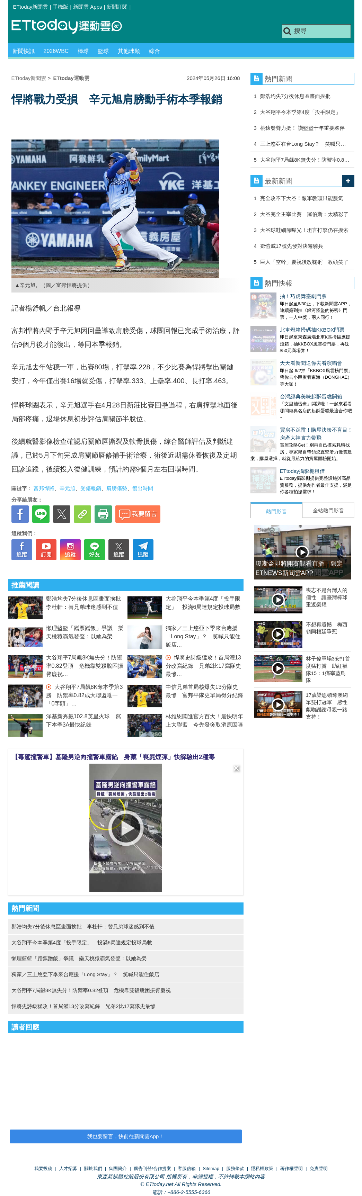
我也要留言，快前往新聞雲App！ (125, 1136)
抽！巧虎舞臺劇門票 (273, 296)
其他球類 (129, 51)
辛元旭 (67, 488)
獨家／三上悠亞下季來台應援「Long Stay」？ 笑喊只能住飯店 (203, 636)
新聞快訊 (23, 51)
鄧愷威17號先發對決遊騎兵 (291, 246)
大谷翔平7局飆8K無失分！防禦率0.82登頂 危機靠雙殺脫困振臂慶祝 (84, 666)
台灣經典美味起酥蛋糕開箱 (281, 376)
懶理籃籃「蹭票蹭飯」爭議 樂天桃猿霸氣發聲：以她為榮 (79, 958)
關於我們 (93, 1168)
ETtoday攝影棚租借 (273, 443)
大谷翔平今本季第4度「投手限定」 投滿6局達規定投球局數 (81, 942)
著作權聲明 (291, 1168)
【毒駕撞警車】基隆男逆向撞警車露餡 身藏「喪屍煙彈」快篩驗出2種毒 (113, 757)
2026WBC (56, 51)
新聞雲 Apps (87, 7)
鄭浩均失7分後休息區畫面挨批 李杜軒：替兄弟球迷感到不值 (82, 926)
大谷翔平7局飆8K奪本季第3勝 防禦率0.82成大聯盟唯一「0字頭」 (84, 695)
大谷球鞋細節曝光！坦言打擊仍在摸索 (304, 230)
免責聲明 (319, 1168)
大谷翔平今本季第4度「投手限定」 (300, 112)
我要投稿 (43, 1168)
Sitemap (211, 1168)
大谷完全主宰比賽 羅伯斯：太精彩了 (304, 214)
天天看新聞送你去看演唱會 (281, 349)
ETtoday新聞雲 (30, 7)
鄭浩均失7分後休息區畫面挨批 (295, 96)
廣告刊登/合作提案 (152, 1168)
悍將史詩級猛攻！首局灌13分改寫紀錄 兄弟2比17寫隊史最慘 (203, 666)
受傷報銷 (90, 488)
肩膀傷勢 (116, 488)
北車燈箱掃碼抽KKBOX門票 (282, 323)
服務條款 (235, 1168)
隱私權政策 (262, 1168)
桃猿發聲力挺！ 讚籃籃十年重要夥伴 (302, 128)
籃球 (103, 51)
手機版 (60, 7)
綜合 (154, 51)
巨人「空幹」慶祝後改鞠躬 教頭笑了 (304, 262)
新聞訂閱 (117, 7)
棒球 (83, 51)
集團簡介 (118, 1168)
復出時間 (142, 488)
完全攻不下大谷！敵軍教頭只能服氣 (301, 198)
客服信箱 (187, 1168)
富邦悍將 (44, 488)
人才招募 (68, 1168)
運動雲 (72, 27)
